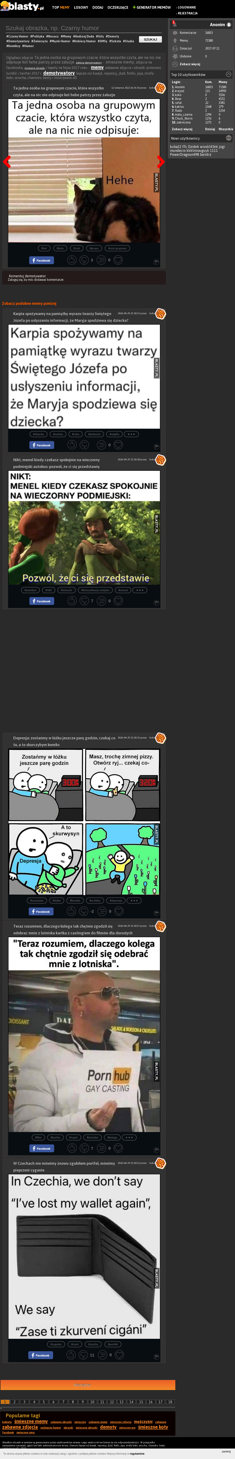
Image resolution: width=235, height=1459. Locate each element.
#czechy (93, 1344)
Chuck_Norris (184, 118)
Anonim (180, 87)
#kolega (112, 1137)
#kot (44, 248)
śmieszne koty (153, 1427)
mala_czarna (183, 114)
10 (92, 1402)
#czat (77, 248)
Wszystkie (226, 129)
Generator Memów (152, 7)
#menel (123, 590)
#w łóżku (95, 900)
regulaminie (137, 1453)
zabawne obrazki (61, 1422)
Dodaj (97, 7)
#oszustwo (37, 900)
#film (38, 1137)
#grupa (94, 248)
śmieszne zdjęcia (120, 1422)
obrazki (68, 1427)
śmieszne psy (127, 1427)
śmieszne (80, 1422)
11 (102, 1402)
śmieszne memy (31, 1421)
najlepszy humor (50, 1427)
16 (151, 1402)
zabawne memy (98, 1422)
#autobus (30, 590)
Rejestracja (188, 13)
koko (178, 95)
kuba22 (175, 147)
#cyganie (56, 1344)
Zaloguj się (15, 279)
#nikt (48, 590)
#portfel (113, 1344)
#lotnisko (92, 1137)
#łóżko (57, 900)
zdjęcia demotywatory (89, 62)
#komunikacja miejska (95, 590)
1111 (214, 150)
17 (161, 1402)
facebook (8, 1432)
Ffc (184, 147)
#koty (60, 248)
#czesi (75, 1344)
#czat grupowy (117, 248)
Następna (159, 151)
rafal (178, 102)
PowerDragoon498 (184, 154)
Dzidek (193, 147)
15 (141, 1402)
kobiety (7, 1422)
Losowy (81, 7)
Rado (178, 110)
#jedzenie (94, 434)
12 (112, 1402)
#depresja (116, 900)
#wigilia (114, 434)
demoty (108, 1427)
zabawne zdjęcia (20, 1427)
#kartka (55, 1137)
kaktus (179, 106)
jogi (222, 147)
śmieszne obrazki (35, 68)
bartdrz (205, 154)
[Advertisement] (84, 640)
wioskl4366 (209, 147)
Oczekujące (117, 7)
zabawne (160, 1422)
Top (61, 7)
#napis (73, 1137)
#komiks (75, 900)
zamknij (226, 1451)
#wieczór (66, 590)
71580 (209, 40)
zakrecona (183, 122)
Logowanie (187, 7)
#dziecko (38, 434)
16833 (209, 32)
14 (131, 1402)
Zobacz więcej (190, 64)
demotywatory (59, 73)
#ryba (75, 434)
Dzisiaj (210, 129)
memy (97, 67)
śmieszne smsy (26, 1432)
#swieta (58, 434)
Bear (178, 99)
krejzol (179, 91)
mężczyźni (143, 1421)
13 (122, 1402)
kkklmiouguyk (197, 150)
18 (170, 1402)
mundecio (178, 150)
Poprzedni (8, 151)
